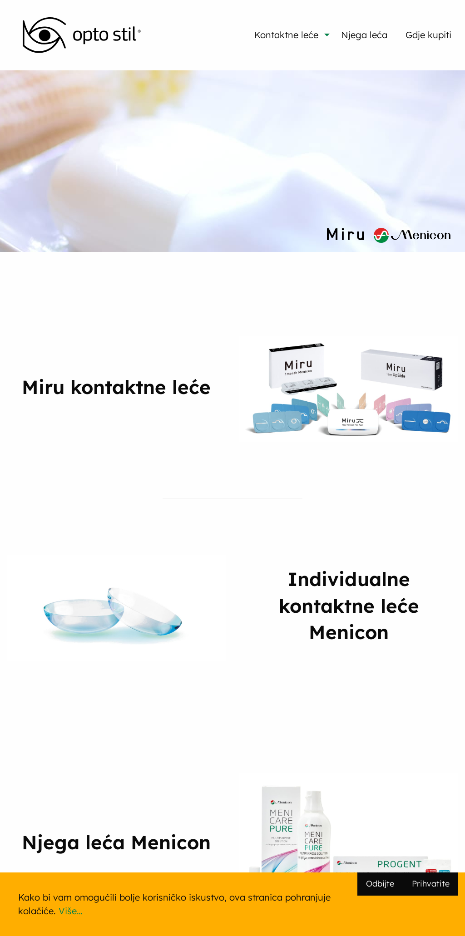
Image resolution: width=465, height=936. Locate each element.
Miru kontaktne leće (116, 387)
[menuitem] (82, 35)
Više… (71, 910)
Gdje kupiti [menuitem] (428, 34)
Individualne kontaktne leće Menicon (349, 605)
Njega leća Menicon (116, 842)
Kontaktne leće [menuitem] (286, 34)
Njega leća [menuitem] (364, 34)
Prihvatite (431, 883)
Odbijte (380, 883)
